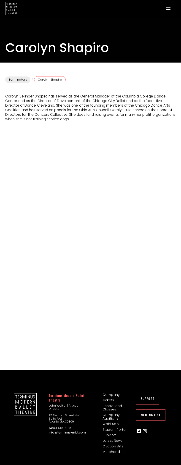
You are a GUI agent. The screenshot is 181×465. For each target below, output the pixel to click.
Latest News (112, 440)
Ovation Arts (113, 446)
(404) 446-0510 (60, 428)
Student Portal (114, 429)
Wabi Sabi (111, 424)
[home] (11, 8)
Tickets (108, 400)
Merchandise (113, 452)
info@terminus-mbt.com (67, 432)
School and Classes (112, 407)
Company (111, 395)
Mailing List (151, 415)
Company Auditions (111, 416)
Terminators (18, 79)
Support (109, 435)
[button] (168, 8)
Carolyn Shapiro (50, 79)
